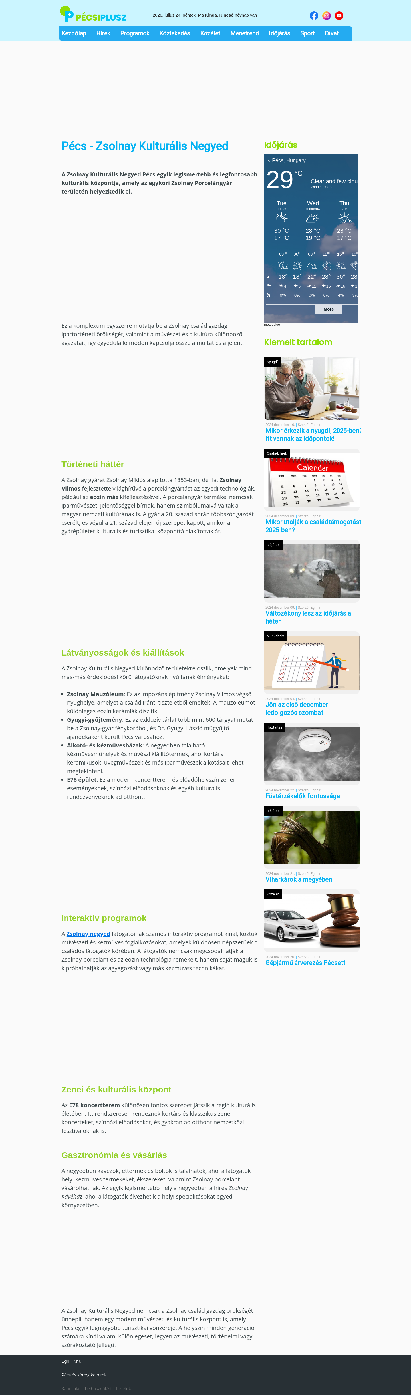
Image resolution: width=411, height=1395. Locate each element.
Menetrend (244, 33)
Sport (307, 33)
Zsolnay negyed (88, 934)
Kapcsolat (71, 1388)
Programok (134, 33)
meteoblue (272, 325)
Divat (332, 33)
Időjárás (279, 33)
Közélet (210, 33)
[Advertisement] (205, 87)
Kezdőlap (73, 33)
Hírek (103, 33)
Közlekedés (174, 33)
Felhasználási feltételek (108, 1388)
